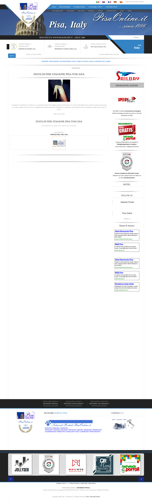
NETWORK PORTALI (83, 488)
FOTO (122, 11)
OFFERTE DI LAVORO (102, 61)
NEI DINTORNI (65, 61)
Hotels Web (84, 483)
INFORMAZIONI (111, 11)
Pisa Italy (92, 496)
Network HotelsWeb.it (74, 403)
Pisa (54, 7)
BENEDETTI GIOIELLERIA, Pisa (66, 49)
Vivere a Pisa (79, 7)
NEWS (91, 61)
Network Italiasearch (99, 403)
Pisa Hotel (70, 11)
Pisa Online (127, 213)
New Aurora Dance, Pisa (99, 47)
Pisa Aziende (64, 7)
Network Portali (138, 1)
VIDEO (129, 11)
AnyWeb (58, 483)
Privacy (98, 496)
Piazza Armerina (74, 483)
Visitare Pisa (111, 7)
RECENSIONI (54, 61)
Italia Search (92, 483)
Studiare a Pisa (95, 7)
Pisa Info (81, 11)
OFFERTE (91, 11)
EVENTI (100, 11)
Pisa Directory (57, 11)
